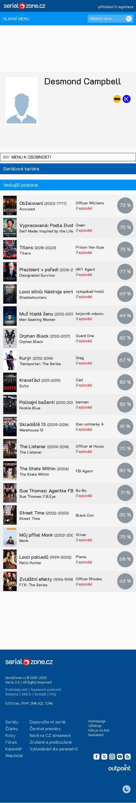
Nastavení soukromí (46, 689)
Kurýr (36, 358)
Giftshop (95, 725)
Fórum (11, 742)
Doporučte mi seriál (48, 722)
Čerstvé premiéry (45, 728)
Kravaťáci (39, 380)
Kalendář (13, 748)
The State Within (44, 468)
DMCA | (28, 694)
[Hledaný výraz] (110, 19)
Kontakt (40, 694)
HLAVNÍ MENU (16, 18)
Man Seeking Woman (37, 319)
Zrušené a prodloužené (51, 742)
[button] (68, 157)
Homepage (97, 721)
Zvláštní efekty (46, 579)
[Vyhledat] (129, 19)
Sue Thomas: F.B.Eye (37, 496)
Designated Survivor (37, 275)
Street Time (44, 512)
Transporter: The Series (40, 363)
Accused (27, 208)
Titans (37, 247)
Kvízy (10, 735)
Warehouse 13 (31, 430)
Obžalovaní (42, 203)
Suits (24, 385)
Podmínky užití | (17, 689)
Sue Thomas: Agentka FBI (59, 490)
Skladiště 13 (44, 424)
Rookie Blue (29, 407)
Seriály (12, 722)
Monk (23, 540)
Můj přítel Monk (48, 534)
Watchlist (14, 755)
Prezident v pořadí (49, 269)
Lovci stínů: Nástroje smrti (57, 291)
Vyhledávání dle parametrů (54, 748)
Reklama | (13, 694)
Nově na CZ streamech (50, 735)
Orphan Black (44, 335)
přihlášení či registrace (115, 6)
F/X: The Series (33, 584)
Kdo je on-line (98, 730)
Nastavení (95, 735)
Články (11, 728)
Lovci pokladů (45, 557)
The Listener (44, 446)
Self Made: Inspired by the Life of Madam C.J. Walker (65, 231)
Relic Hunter (30, 562)
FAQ (53, 694)
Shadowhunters (32, 297)
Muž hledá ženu (47, 313)
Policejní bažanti (47, 402)
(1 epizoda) (84, 208)
